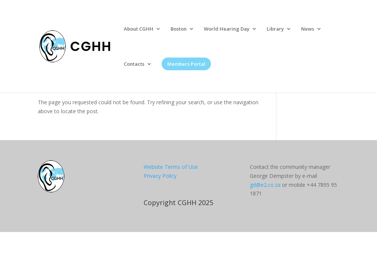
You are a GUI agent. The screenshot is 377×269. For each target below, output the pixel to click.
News (307, 29)
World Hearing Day (226, 29)
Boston (179, 29)
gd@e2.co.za (265, 184)
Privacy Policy (160, 175)
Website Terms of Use (171, 166)
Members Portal (186, 64)
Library (275, 29)
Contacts (134, 64)
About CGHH (138, 29)
